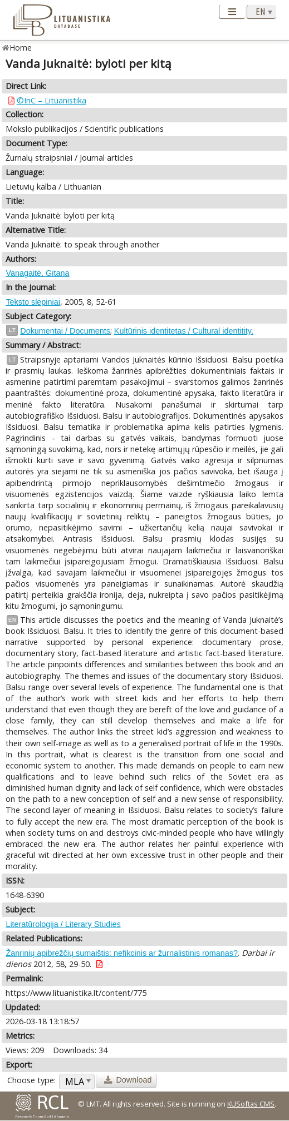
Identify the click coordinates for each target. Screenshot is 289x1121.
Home (21, 47)
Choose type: (31, 1080)
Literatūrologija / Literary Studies (63, 924)
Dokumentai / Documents (65, 330)
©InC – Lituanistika (51, 100)
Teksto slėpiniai (33, 301)
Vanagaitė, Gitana (37, 273)
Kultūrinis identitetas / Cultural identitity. (183, 330)
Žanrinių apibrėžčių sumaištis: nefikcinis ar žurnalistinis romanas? (122, 953)
